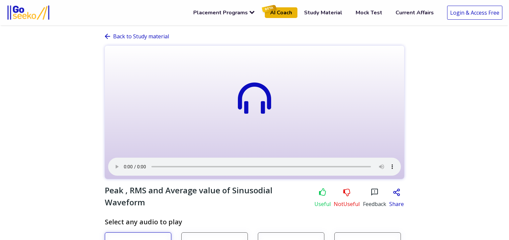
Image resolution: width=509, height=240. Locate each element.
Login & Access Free (474, 12)
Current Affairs (415, 12)
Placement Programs (224, 12)
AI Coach (278, 11)
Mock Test (369, 12)
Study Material (323, 12)
